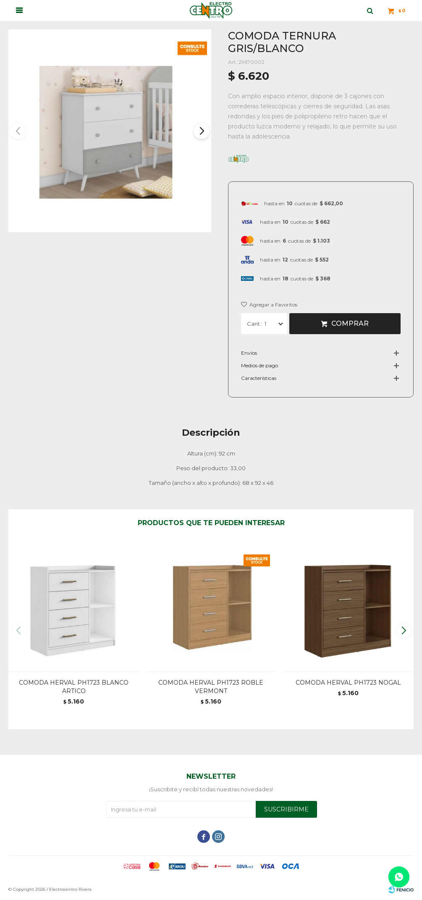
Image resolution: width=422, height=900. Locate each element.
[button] (201, 131)
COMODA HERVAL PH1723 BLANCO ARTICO (73, 687)
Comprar (350, 323)
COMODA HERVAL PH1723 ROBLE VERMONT (210, 687)
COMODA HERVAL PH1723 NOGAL (348, 682)
